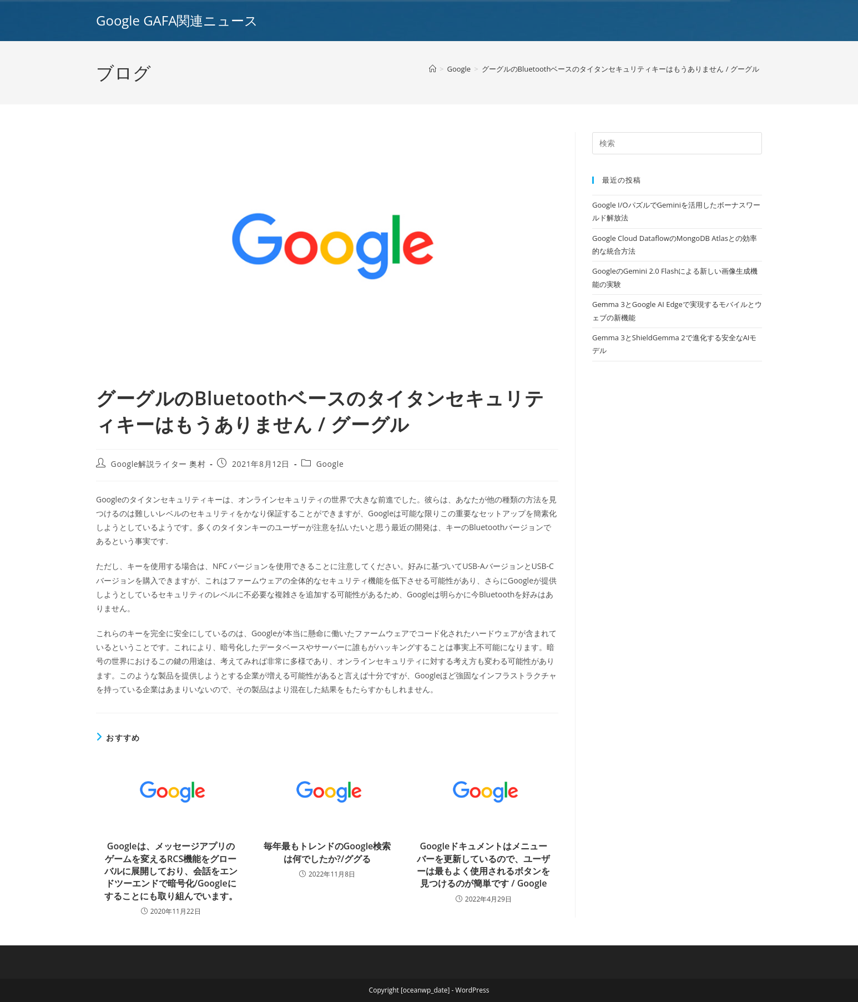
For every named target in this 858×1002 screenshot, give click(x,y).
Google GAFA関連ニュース (177, 20)
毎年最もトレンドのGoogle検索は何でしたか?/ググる (327, 852)
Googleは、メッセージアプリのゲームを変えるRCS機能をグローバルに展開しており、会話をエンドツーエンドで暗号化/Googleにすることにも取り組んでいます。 (171, 871)
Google (330, 464)
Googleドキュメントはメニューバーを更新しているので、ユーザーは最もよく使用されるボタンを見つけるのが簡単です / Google (483, 864)
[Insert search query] (677, 143)
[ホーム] (432, 69)
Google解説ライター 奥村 (158, 464)
